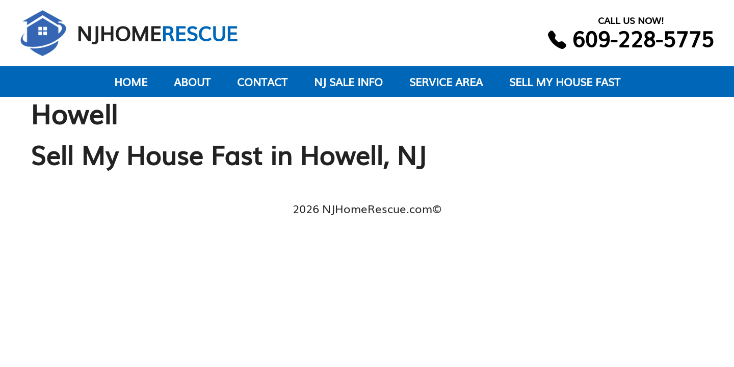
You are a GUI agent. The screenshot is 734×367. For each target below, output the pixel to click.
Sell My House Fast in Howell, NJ (228, 154)
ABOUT (192, 81)
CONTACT (262, 81)
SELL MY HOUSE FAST (564, 81)
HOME (130, 81)
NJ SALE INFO (348, 81)
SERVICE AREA (446, 81)
